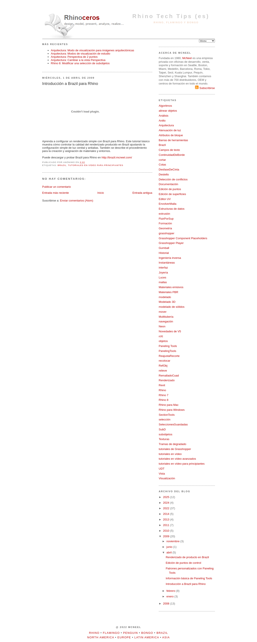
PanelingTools (167, 351)
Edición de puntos (170, 189)
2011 (166, 525)
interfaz (163, 267)
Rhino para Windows (172, 409)
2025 (166, 497)
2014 (166, 513)
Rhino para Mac (169, 404)
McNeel (187, 58)
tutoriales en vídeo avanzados (177, 458)
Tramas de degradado (172, 444)
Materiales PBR (168, 292)
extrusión (164, 213)
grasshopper (166, 233)
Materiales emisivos (171, 287)
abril (169, 552)
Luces (162, 277)
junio (169, 546)
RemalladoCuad (169, 375)
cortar (162, 159)
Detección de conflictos (173, 179)
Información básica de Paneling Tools (189, 578)
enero (170, 596)
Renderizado (167, 380)
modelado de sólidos (171, 306)
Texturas (164, 439)
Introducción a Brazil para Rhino (186, 584)
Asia (166, 637)
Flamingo (111, 632)
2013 (166, 519)
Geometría (165, 228)
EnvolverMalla (168, 203)
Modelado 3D (167, 301)
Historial (164, 253)
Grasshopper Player (171, 243)
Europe (124, 637)
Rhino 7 (164, 395)
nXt (161, 336)
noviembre (173, 541)
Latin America (146, 637)
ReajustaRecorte (169, 356)
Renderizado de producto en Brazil (187, 557)
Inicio (100, 192)
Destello (164, 174)
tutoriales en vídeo (170, 454)
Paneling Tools (168, 346)
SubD (162, 429)
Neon (162, 326)
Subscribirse (205, 88)
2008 (166, 603)
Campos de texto (169, 150)
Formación (165, 223)
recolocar (164, 360)
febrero (171, 590)
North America (100, 637)
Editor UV (165, 199)
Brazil (62, 165)
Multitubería (166, 316)
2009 (166, 536)
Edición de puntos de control (183, 562)
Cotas (162, 164)
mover (163, 311)
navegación (166, 321)
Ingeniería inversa (170, 257)
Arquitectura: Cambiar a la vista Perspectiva (78, 60)
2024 (166, 502)
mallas (163, 282)
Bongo (147, 632)
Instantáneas (167, 262)
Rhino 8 (164, 399)
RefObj (163, 365)
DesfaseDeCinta (169, 169)
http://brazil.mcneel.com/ (117, 157)
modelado (165, 297)
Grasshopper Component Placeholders (183, 238)
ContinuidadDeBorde (172, 154)
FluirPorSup (166, 218)
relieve (163, 370)
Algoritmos (165, 105)
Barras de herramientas (173, 140)
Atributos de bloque (171, 135)
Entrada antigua (142, 192)
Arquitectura (166, 125)
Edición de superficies (172, 194)
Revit (162, 385)
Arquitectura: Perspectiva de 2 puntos (74, 56)
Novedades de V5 (170, 331)
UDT (162, 468)
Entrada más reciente (55, 192)
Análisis (164, 115)
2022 (166, 508)
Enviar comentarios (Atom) (76, 200)
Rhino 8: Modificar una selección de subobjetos (80, 63)
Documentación (168, 184)
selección (164, 419)
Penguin (130, 632)
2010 (166, 530)
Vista (162, 473)
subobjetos (165, 434)
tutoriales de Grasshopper (175, 449)
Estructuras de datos (171, 208)
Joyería (163, 272)
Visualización (167, 478)
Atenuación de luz (170, 130)
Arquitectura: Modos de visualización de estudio (80, 53)
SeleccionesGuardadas (173, 424)
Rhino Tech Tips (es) (170, 16)
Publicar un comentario (56, 186)
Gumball (164, 248)
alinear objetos (168, 110)
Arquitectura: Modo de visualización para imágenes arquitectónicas (92, 50)
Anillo (162, 120)
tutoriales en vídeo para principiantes (95, 165)
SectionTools (167, 414)
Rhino (162, 390)
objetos (163, 341)
